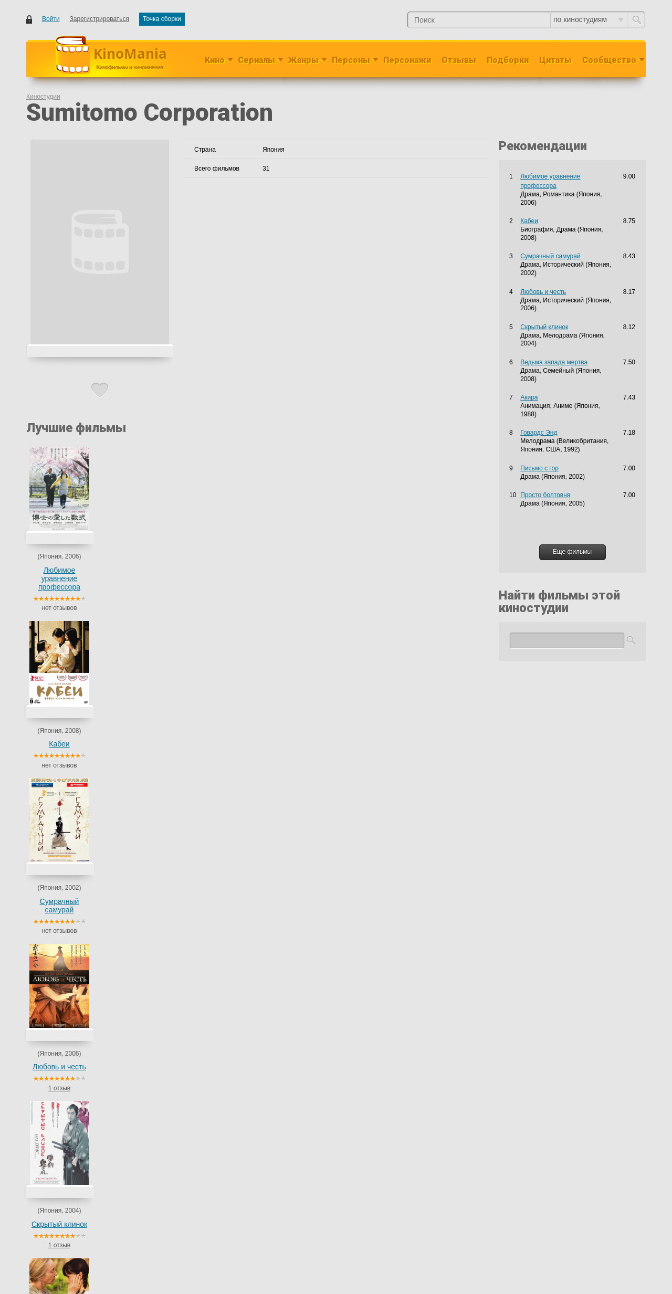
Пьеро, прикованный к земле (129, 783)
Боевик (236, 670)
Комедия (261, 897)
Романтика (264, 689)
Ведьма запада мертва (445, 574)
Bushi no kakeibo (110, 727)
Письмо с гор (106, 1105)
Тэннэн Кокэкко (109, 916)
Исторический (270, 670)
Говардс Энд (538, 432)
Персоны (351, 60)
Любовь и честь (291, 570)
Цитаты (555, 60)
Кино (215, 60)
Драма (235, 689)
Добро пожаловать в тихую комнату (139, 897)
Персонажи (407, 60)
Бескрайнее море (112, 972)
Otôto (94, 765)
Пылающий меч (109, 670)
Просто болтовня (111, 1029)
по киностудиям (588, 19)
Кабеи (136, 570)
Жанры (303, 60)
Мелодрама (265, 746)
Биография (242, 840)
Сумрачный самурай (214, 574)
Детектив (239, 1048)
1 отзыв (291, 608)
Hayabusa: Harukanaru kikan (127, 708)
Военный (239, 935)
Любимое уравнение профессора (59, 578)
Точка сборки (162, 19)
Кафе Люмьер (107, 1086)
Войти (51, 19)
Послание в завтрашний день (130, 878)
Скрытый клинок (368, 570)
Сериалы (256, 60)
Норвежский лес (110, 746)
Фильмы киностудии (88, 644)
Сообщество (609, 60)
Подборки (508, 60)
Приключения (268, 802)
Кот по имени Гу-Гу (114, 821)
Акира (529, 397)
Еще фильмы (572, 551)
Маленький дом (109, 689)
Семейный (263, 859)
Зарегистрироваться (99, 19)
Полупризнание (109, 1048)
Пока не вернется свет (119, 1010)
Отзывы (459, 60)
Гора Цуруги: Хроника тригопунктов (138, 802)
